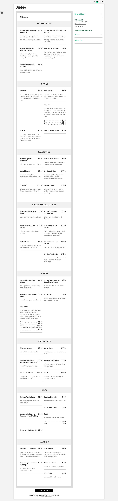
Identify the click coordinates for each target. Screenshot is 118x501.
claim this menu (44, 491)
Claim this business (80, 24)
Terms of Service (40, 496)
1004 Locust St (79, 20)
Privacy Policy (48, 496)
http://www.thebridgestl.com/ (83, 30)
